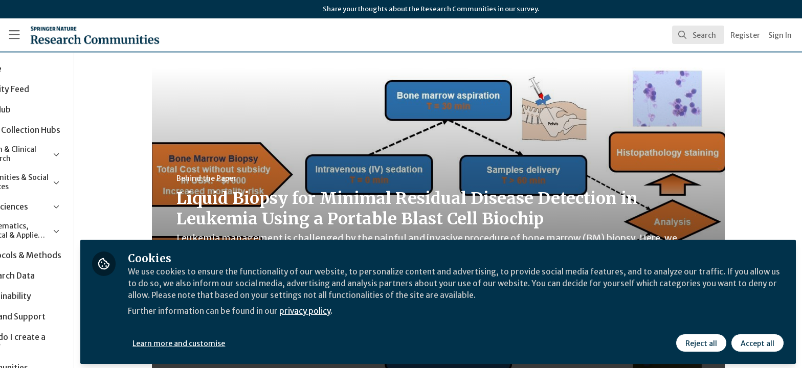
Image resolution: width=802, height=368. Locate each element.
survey (527, 9)
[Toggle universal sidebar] (14, 34)
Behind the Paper (234, 178)
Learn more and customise (236, 341)
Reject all (701, 341)
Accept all (757, 341)
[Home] (82, 34)
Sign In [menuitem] (780, 35)
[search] (698, 35)
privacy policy (364, 309)
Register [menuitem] (745, 35)
